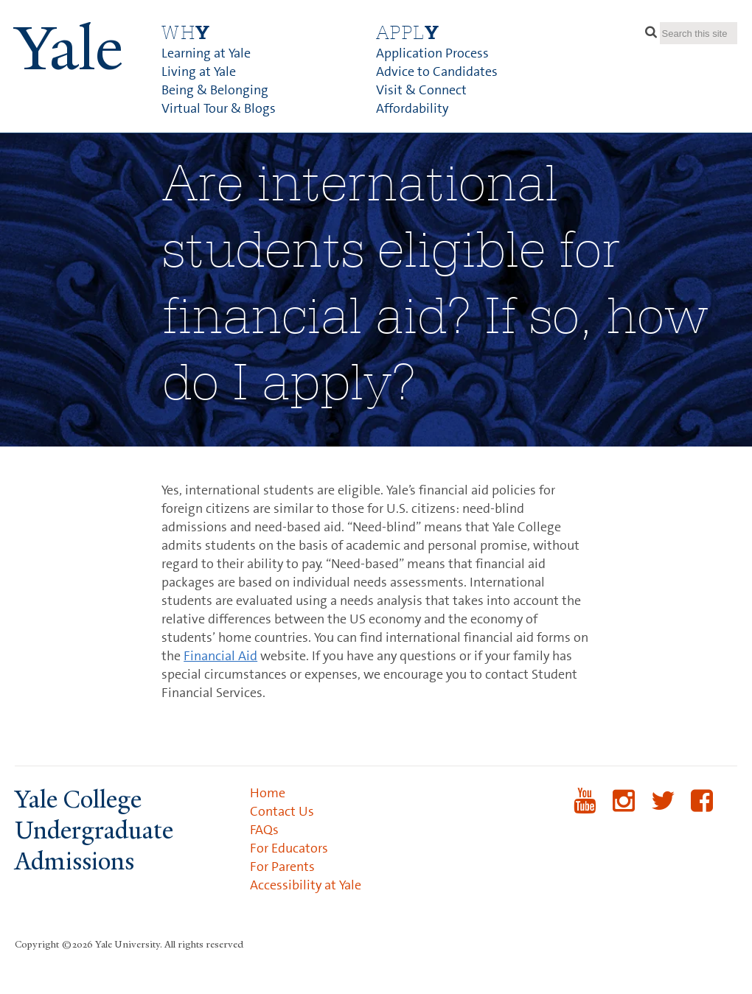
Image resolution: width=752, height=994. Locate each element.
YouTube (585, 810)
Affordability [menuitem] (412, 108)
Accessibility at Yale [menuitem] (305, 885)
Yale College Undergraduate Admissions (94, 830)
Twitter (663, 810)
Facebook (702, 810)
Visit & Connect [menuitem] (421, 90)
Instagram (624, 810)
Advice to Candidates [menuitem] (437, 71)
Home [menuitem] (267, 793)
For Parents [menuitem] (282, 866)
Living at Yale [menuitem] (198, 71)
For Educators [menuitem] (289, 848)
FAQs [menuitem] (264, 830)
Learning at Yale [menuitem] (206, 53)
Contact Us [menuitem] (282, 811)
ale (69, 48)
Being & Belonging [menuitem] (214, 90)
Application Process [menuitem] (432, 53)
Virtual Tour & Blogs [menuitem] (218, 108)
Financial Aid (220, 656)
